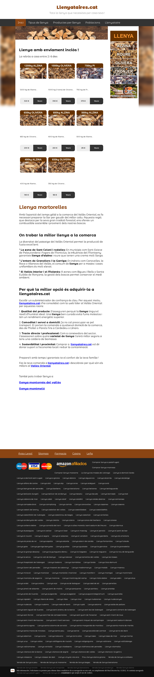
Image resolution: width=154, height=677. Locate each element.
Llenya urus (22, 641)
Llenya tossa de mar (108, 636)
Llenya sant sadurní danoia (119, 620)
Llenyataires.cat (77, 7)
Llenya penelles (109, 583)
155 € (55, 195)
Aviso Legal (25, 453)
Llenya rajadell (24, 599)
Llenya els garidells (99, 536)
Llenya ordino (37, 583)
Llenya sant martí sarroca (57, 620)
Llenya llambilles (73, 562)
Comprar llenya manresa (103, 467)
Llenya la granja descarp (28, 552)
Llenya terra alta (74, 636)
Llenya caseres (117, 504)
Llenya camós (65, 504)
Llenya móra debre (98, 578)
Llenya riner (76, 599)
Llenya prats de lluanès (27, 594)
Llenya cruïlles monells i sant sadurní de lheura (85, 525)
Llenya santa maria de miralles (31, 631)
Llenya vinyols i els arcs (68, 657)
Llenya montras (52, 578)
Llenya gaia (22, 546)
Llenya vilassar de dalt (45, 657)
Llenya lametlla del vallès (87, 557)
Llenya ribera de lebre (44, 599)
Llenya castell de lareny (28, 509)
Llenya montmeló (124, 573)
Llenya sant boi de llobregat (90, 610)
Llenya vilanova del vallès (83, 652)
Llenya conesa (110, 520)
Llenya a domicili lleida (123, 473)
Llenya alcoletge (122, 478)
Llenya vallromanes (26, 646)
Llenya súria (40, 636)
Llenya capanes (101, 504)
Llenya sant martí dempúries (30, 620)
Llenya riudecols (24, 604)
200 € (26, 148)
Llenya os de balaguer (70, 583)
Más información (23, 670)
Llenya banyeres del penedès (30, 488)
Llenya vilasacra (24, 657)
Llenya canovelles (83, 504)
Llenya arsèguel (88, 483)
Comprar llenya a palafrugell (105, 462)
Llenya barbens (53, 488)
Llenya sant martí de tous (111, 615)
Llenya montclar (41, 573)
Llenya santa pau (56, 631)
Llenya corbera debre (26, 525)
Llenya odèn (115, 578)
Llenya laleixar (65, 557)
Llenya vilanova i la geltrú (110, 652)
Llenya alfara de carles (27, 483)
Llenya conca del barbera (89, 520)
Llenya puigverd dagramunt (92, 594)
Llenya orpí (52, 583)
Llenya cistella (52, 520)
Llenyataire (112, 22)
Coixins (76, 453)
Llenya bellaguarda (109, 488)
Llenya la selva (24, 557)
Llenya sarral (73, 631)
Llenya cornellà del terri (50, 525)
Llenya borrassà (108, 494)
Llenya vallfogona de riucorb (59, 641)
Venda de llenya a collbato (120, 657)
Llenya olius (129, 578)
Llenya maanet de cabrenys (56, 567)
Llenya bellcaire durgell (27, 494)
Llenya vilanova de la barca (29, 652)
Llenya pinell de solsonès (28, 588)
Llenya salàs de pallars (114, 604)
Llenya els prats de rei (27, 541)
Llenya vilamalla (113, 646)
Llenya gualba (62, 546)
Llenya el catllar (44, 531)
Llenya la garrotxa (98, 546)
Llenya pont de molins (52, 588)
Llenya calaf (60, 499)
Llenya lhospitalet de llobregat (31, 562)
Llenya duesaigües (25, 531)
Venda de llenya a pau (27, 662)
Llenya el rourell (24, 536)
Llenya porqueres (73, 588)
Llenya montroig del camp (74, 578)
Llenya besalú (75, 494)
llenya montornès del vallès (40, 382)
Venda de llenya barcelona (105, 662)
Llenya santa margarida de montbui (86, 625)
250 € (54, 148)
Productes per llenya (67, 22)
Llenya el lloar (61, 531)
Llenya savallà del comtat (94, 631)
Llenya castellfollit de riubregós (31, 515)
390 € (54, 101)
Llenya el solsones (60, 536)
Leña (90, 453)
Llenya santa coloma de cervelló (52, 625)
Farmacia (60, 453)
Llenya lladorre (55, 562)
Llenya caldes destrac (95, 499)
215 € (83, 148)
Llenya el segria (42, 536)
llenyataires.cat (29, 303)
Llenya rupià (79, 604)
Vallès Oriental (41, 365)
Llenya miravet (24, 573)
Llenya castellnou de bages (60, 515)
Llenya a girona (52, 478)
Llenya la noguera (98, 552)
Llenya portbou (91, 588)
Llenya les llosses (109, 557)
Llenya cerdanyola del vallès (30, 520)
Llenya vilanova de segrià (56, 652)
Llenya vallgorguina (84, 641)
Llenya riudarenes (93, 599)
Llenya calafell (76, 499)
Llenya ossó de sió (91, 583)
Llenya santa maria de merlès (119, 625)
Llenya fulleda (122, 541)
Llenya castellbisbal (77, 509)
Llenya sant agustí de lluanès (30, 610)
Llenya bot (123, 494)
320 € (26, 101)
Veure (39, 101)
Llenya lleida (89, 562)
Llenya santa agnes (26, 625)
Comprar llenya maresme (66, 473)
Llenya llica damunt (108, 562)
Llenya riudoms (42, 604)
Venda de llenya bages (79, 662)
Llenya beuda (91, 494)
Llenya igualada (79, 546)
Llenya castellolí (83, 515)
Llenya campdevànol (26, 504)
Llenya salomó (94, 604)
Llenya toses (90, 636)
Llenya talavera (56, 636)
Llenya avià (103, 483)
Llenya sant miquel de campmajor (88, 620)
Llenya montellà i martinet (64, 573)
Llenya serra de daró (118, 631)
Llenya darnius (116, 525)
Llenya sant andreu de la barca (60, 610)
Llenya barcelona (71, 488)
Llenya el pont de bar (118, 531)
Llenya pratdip (108, 588)
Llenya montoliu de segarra (29, 578)
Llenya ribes (62, 599)
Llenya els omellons (120, 536)
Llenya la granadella (119, 546)
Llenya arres (72, 483)
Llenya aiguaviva (86, 478)
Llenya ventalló (45, 646)
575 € (83, 101)
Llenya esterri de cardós (82, 541)
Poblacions (92, 22)
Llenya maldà (100, 567)
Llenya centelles (101, 515)
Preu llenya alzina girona (93, 657)
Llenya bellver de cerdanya (54, 494)
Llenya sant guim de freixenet (83, 615)
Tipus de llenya (38, 22)
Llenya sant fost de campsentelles (51, 615)
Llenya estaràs (62, 541)
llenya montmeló (32, 388)
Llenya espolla (46, 541)
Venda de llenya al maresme (53, 662)
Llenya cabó (46, 499)
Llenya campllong (47, 504)
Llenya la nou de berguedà (121, 552)
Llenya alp (58, 483)
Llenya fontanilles (104, 541)
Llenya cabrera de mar (27, 499)
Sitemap (43, 453)
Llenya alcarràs (104, 478)
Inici (20, 22)
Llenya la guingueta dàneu (54, 552)
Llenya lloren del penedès (28, 567)
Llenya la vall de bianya (45, 557)
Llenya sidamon (24, 636)
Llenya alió (46, 483)
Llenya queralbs (115, 594)
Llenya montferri (87, 573)
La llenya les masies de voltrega (95, 473)
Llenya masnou (117, 567)
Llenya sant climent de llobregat (121, 610)
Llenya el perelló (97, 531)
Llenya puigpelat (68, 594)
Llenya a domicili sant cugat (29, 478)
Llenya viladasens (63, 646)
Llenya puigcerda (49, 594)
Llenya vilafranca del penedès (88, 646)
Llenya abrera (69, 478)
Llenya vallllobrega (123, 641)
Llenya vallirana (103, 641)
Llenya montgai (105, 573)
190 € (26, 195)
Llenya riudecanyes (113, 599)
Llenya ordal (22, 583)
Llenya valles (37, 641)
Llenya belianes (89, 488)
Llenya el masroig (79, 531)
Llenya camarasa (116, 499)
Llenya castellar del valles (53, 509)
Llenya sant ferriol (25, 615)
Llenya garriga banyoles (42, 546)
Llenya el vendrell (79, 536)
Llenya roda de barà (61, 604)
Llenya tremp (126, 636)
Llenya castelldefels (98, 509)
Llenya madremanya (81, 567)
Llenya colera (68, 520)
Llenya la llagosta (78, 552)
